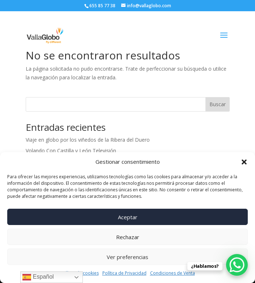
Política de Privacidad (124, 273)
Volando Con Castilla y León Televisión (71, 150)
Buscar (217, 104)
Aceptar (127, 217)
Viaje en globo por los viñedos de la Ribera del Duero (88, 139)
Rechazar (127, 237)
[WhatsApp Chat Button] (237, 265)
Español (38, 277)
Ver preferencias (127, 257)
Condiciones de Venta (172, 273)
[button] (244, 162)
